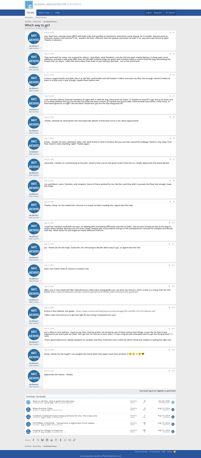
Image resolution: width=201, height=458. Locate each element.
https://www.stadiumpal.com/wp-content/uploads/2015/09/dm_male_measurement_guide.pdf (94, 291)
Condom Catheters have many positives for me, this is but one (65, 415)
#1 (174, 32)
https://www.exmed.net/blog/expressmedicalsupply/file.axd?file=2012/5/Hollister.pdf (115, 311)
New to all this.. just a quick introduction (53, 401)
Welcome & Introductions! (63, 403)
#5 (174, 117)
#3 (174, 75)
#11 (173, 244)
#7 (174, 159)
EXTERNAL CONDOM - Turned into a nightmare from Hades (63, 423)
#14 (173, 307)
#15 (173, 328)
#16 (173, 350)
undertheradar (38, 403)
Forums (30, 12)
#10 (173, 223)
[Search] (170, 12)
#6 (174, 138)
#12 (173, 265)
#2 (174, 54)
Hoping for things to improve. (48, 430)
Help (57, 12)
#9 (174, 202)
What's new (44, 12)
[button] (51, 12)
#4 (174, 96)
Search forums (41, 17)
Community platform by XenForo (100, 456)
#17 (173, 371)
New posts (29, 17)
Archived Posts (57, 410)
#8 (174, 180)
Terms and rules (141, 451)
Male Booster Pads (42, 408)
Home (169, 451)
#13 (173, 286)
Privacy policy (155, 451)
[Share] (170, 32)
